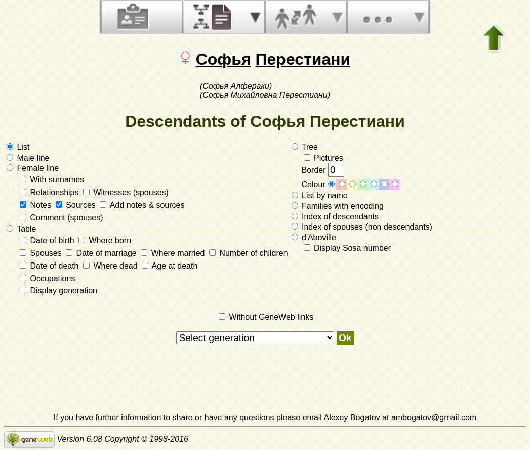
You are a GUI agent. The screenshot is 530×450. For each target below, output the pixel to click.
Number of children (248, 253)
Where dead (111, 265)
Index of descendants (335, 216)
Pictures (323, 158)
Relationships (50, 192)
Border (323, 170)
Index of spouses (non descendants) (362, 226)
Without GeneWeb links (266, 317)
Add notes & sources (142, 205)
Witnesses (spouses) (126, 192)
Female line (33, 168)
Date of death (50, 265)
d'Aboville (314, 237)
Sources (77, 205)
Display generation (58, 290)
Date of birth (48, 240)
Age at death (169, 265)
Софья (223, 59)
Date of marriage (102, 253)
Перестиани (303, 59)
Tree (305, 147)
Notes (37, 205)
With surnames (52, 179)
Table (21, 228)
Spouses (42, 253)
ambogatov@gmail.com (433, 417)
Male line (28, 158)
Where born (104, 240)
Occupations (47, 278)
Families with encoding (338, 206)
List (18, 147)
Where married (174, 253)
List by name (320, 195)
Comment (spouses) (61, 217)
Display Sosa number (347, 248)
